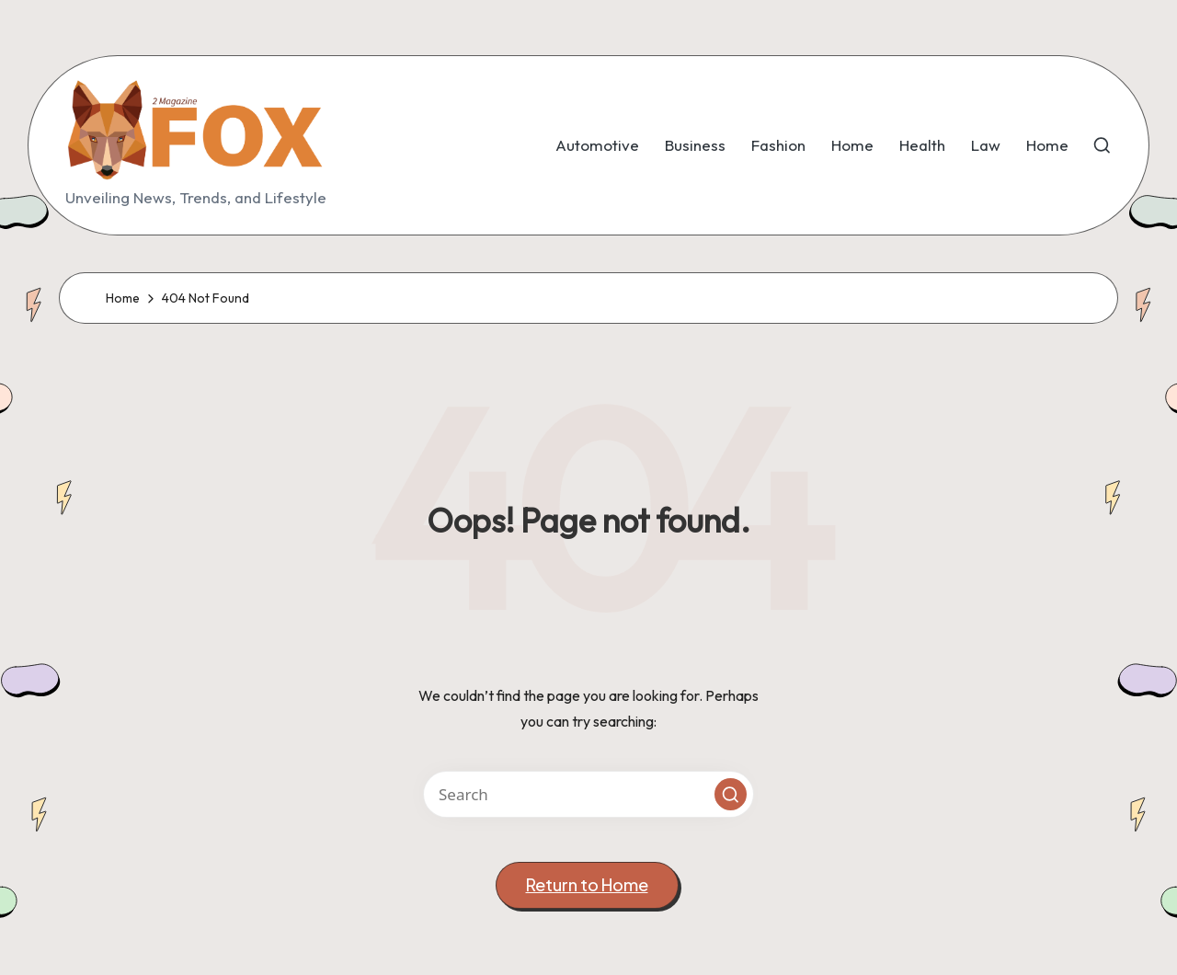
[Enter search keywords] (588, 794)
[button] (730, 794)
